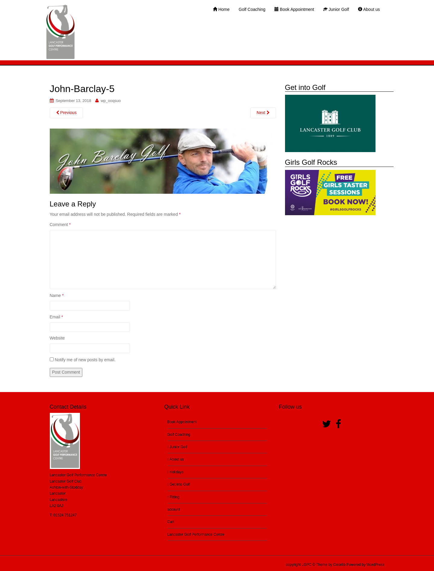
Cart (170, 522)
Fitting (173, 497)
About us (175, 459)
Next (263, 112)
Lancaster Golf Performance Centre (195, 534)
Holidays (175, 472)
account (173, 509)
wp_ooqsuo (111, 100)
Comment (60, 224)
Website (57, 338)
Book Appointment (182, 422)
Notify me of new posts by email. (85, 359)
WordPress (375, 565)
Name (57, 295)
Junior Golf (177, 447)
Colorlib (339, 565)
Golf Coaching (178, 434)
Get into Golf (178, 484)
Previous (66, 112)
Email (56, 316)
